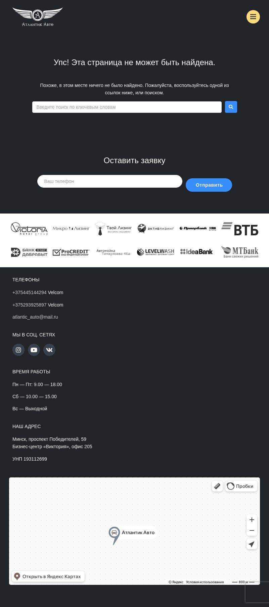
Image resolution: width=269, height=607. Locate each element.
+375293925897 (29, 305)
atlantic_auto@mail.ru (35, 317)
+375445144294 (29, 292)
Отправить (209, 185)
